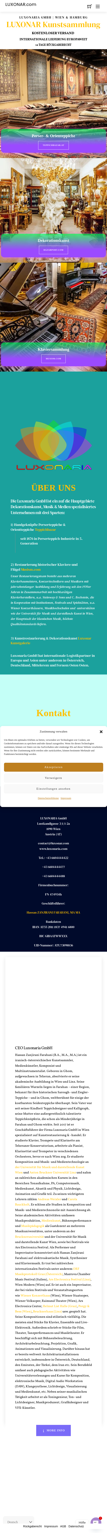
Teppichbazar (45, 529)
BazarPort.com (53, 250)
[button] (101, 732)
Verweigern (53, 777)
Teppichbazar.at (53, 145)
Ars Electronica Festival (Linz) (69, 1279)
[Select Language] (18, 1522)
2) (13, 564)
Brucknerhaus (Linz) (47, 1311)
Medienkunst (51, 1221)
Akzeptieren (53, 767)
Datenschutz (76, 1526)
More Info (53, 1430)
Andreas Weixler (49, 1199)
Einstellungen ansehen (53, 788)
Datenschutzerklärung (48, 798)
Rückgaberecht (32, 1526)
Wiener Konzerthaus (35, 1296)
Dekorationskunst (53, 240)
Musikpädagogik (33, 1226)
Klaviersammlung (53, 349)
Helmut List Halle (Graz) (60, 1306)
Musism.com (53, 359)
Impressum (66, 798)
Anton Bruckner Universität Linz (52, 1172)
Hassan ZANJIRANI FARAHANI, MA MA (53, 912)
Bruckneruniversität (29, 1237)
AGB (63, 1526)
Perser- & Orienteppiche (53, 136)
